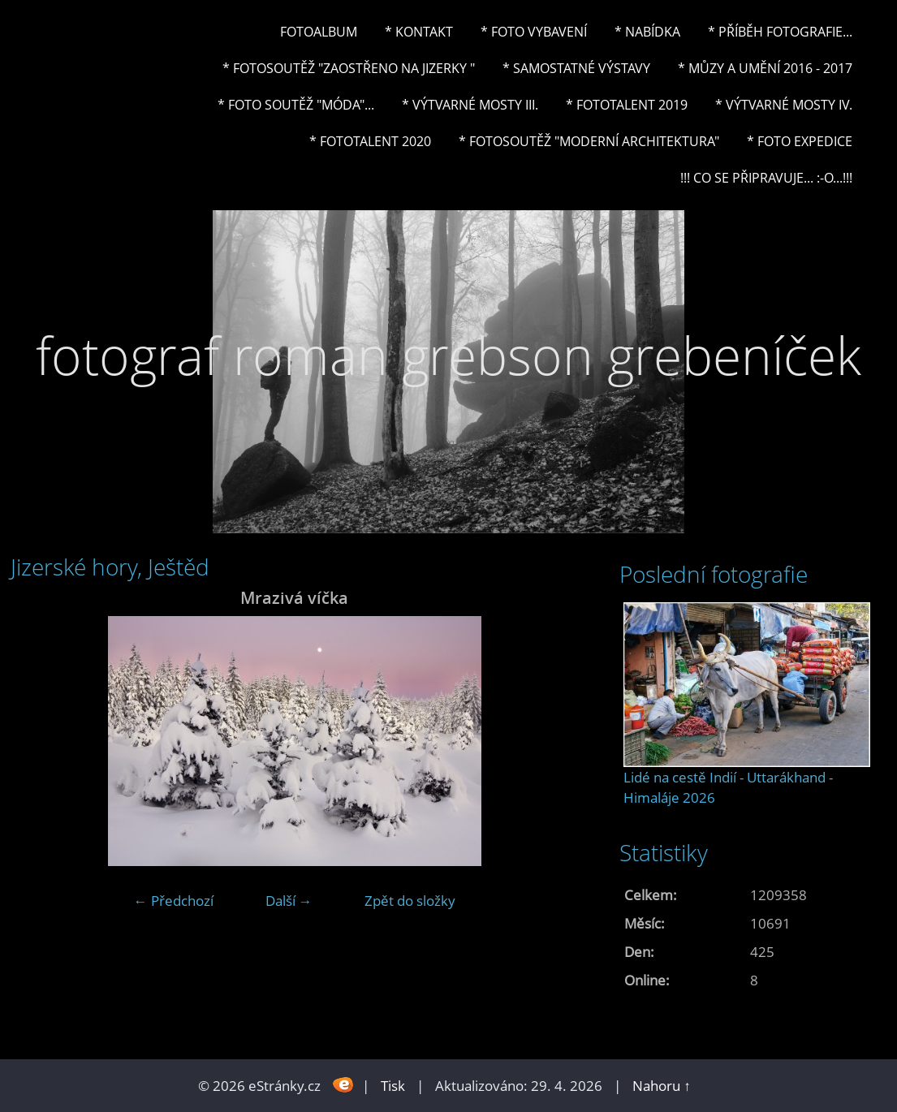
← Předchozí (173, 900)
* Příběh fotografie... (780, 32)
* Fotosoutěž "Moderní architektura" (589, 141)
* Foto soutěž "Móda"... (296, 105)
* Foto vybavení (534, 32)
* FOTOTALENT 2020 (370, 141)
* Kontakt (419, 32)
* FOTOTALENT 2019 (627, 105)
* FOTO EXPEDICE (799, 141)
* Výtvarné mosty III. (470, 105)
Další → (289, 900)
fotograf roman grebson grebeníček (448, 355)
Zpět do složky (409, 900)
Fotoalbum (318, 32)
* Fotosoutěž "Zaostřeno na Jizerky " (348, 68)
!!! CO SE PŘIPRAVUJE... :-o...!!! (766, 178)
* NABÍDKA (647, 32)
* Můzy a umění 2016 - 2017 (765, 68)
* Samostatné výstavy (576, 68)
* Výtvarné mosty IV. (783, 105)
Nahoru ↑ (661, 1085)
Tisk (393, 1085)
